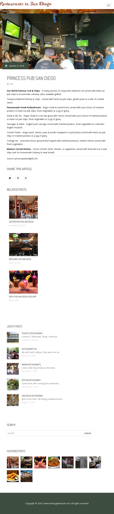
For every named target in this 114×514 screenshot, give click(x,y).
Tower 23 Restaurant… (33, 333)
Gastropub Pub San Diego (21, 221)
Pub (11, 83)
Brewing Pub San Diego (20, 259)
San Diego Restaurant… (33, 395)
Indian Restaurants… (32, 364)
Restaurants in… (30, 349)
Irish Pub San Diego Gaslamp (22, 296)
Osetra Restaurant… (32, 380)
